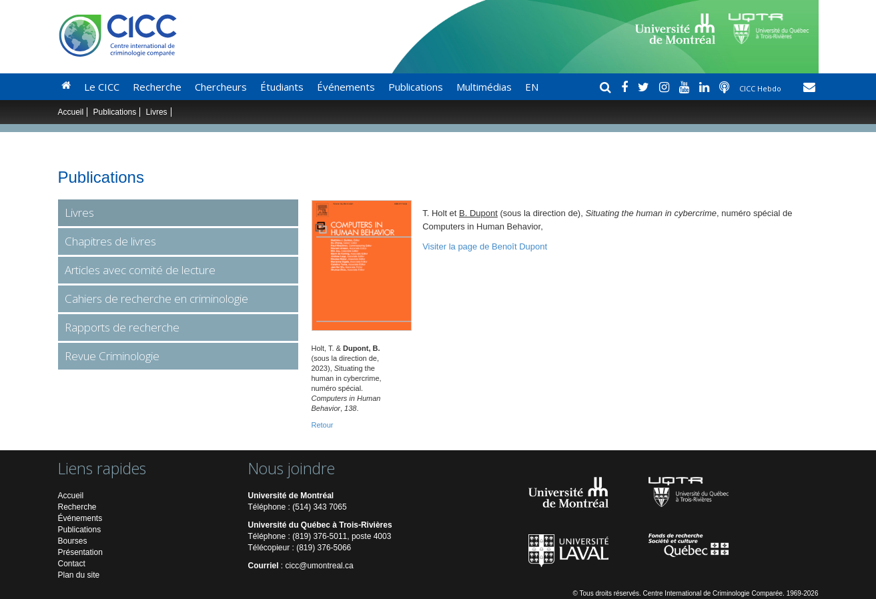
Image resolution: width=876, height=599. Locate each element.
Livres (156, 112)
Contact (71, 563)
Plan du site (79, 575)
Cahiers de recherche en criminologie (156, 298)
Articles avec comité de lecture (140, 269)
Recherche (157, 86)
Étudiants (282, 86)
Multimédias (484, 86)
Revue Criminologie (112, 356)
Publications (415, 86)
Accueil (71, 112)
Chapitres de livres (110, 241)
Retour (323, 425)
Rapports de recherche (122, 327)
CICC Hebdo (761, 88)
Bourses (72, 541)
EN (531, 86)
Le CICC (101, 86)
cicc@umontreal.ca (320, 565)
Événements (346, 86)
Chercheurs (221, 86)
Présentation (80, 552)
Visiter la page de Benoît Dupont (484, 246)
